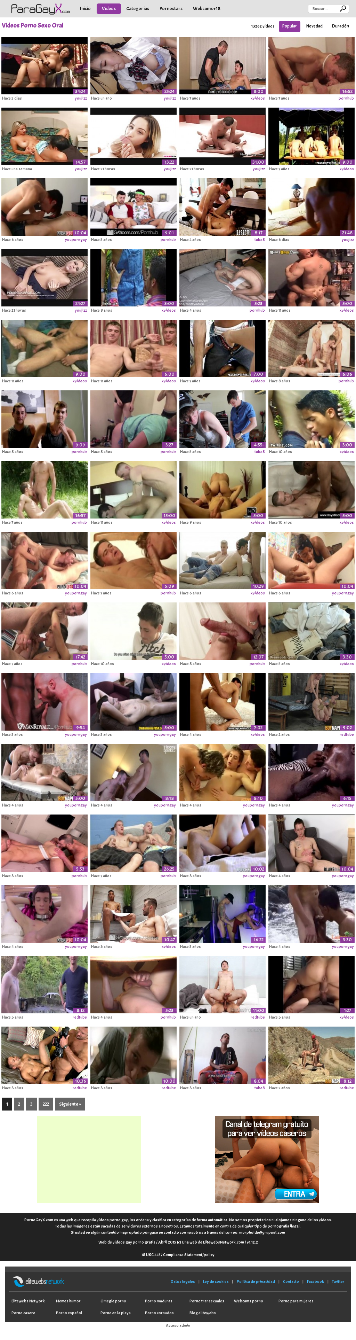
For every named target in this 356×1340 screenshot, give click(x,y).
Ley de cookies (216, 1281)
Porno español (69, 1313)
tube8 (259, 239)
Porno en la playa (115, 1313)
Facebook (315, 1281)
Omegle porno (113, 1301)
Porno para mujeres (296, 1301)
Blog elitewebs (202, 1313)
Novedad (314, 26)
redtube (347, 734)
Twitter (338, 1281)
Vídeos (109, 8)
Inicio (85, 8)
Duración (340, 26)
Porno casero (23, 1313)
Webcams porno (248, 1301)
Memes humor (68, 1301)
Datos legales (183, 1281)
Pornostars (171, 8)
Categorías (137, 8)
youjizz (81, 98)
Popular (289, 26)
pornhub (346, 98)
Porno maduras (158, 1301)
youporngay (76, 239)
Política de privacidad (256, 1281)
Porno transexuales (206, 1301)
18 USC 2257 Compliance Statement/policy (178, 1254)
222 (46, 1104)
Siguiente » (70, 1104)
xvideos (258, 98)
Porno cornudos (159, 1313)
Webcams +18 (206, 8)
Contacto (291, 1281)
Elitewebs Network (28, 1301)
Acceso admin (178, 1325)
